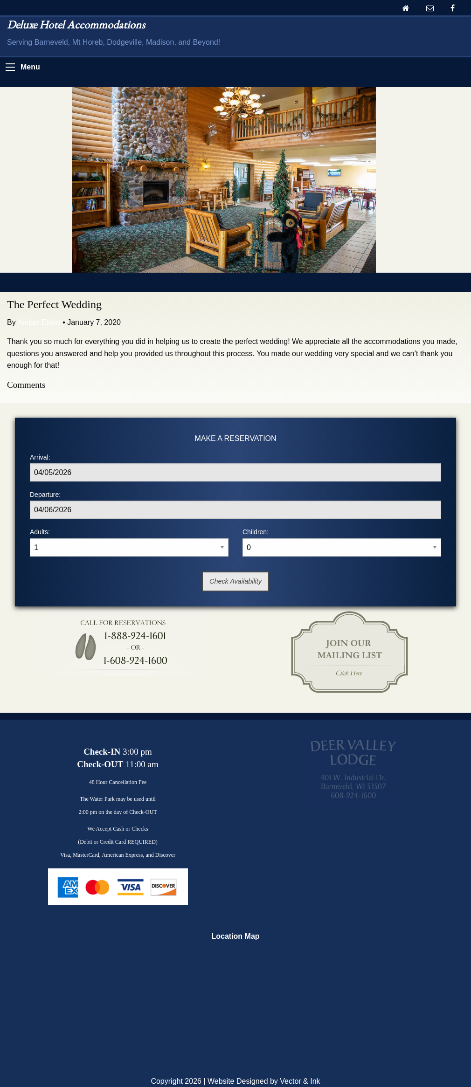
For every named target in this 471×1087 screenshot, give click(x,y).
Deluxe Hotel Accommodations (76, 24)
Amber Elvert (39, 322)
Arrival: (235, 468)
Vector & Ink (300, 1081)
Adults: (129, 542)
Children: (341, 542)
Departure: (235, 505)
